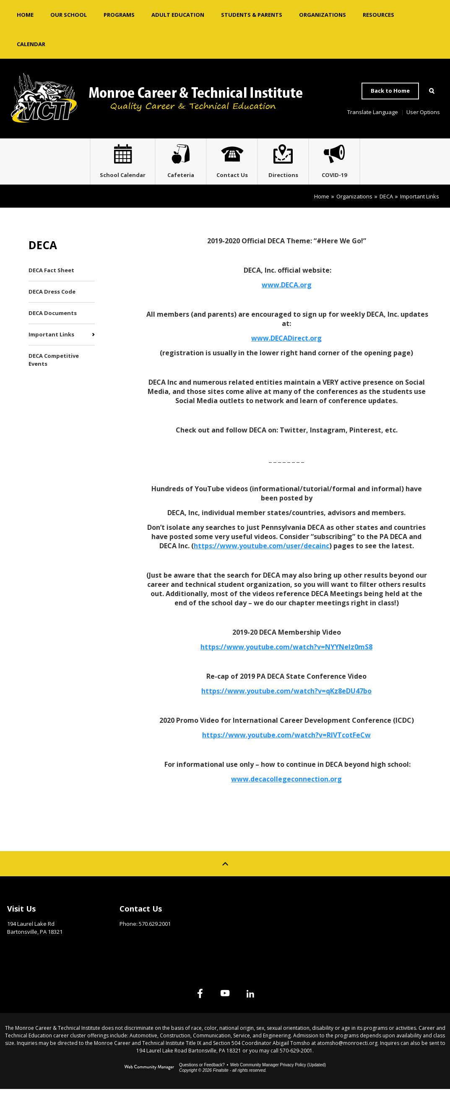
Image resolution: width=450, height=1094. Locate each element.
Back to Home (390, 90)
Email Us (131, 942)
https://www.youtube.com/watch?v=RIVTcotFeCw (286, 740)
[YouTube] (225, 998)
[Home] (25, 14)
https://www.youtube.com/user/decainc (261, 550)
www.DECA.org (287, 289)
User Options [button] (423, 112)
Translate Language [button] (372, 112)
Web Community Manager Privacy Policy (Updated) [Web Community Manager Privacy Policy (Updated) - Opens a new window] (278, 1070)
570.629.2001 (155, 929)
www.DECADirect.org (286, 343)
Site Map (357, 911)
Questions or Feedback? (202, 1070)
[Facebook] (186, 998)
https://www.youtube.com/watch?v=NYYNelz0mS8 (286, 651)
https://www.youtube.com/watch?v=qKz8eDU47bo (286, 696)
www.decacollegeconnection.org (286, 784)
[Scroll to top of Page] (225, 868)
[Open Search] (431, 91)
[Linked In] (263, 998)
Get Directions (28, 949)
